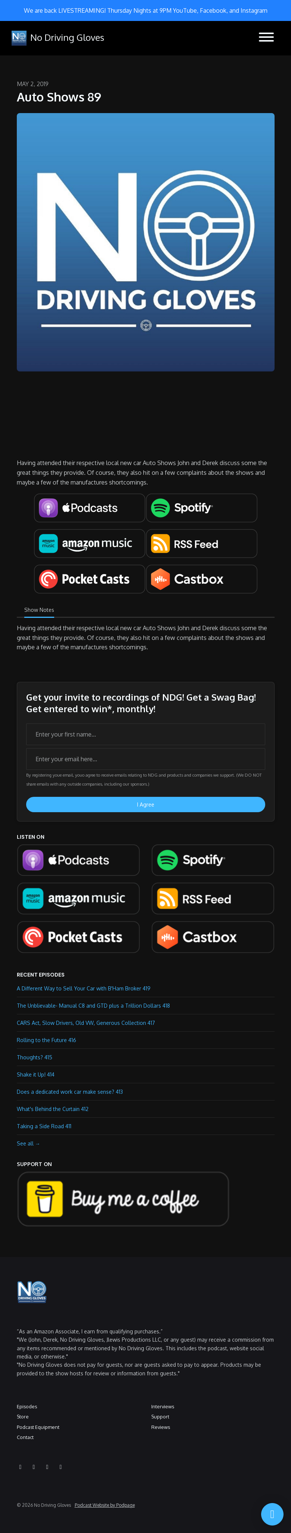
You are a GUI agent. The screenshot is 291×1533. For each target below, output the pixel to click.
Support (160, 1417)
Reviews (160, 1427)
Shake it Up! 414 (36, 1074)
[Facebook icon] (47, 1466)
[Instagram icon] (34, 1466)
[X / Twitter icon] (61, 1466)
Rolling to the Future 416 (46, 1040)
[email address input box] (145, 759)
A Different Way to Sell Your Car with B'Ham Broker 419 (84, 988)
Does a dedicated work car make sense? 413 (70, 1092)
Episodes (27, 1406)
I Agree (145, 804)
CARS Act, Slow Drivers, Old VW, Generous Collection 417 (86, 1023)
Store (23, 1417)
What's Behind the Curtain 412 (53, 1109)
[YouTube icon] (20, 1466)
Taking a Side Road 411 (44, 1126)
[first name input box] (145, 734)
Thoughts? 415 (34, 1057)
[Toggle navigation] (266, 38)
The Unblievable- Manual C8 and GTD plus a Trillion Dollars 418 (93, 1005)
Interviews (162, 1406)
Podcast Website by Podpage (105, 1505)
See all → (28, 1143)
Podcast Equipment (38, 1427)
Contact (25, 1437)
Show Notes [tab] (39, 610)
